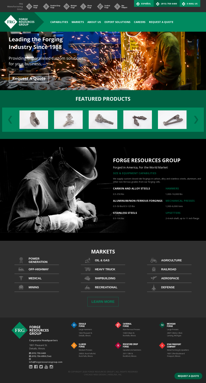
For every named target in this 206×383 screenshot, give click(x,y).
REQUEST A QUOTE (188, 376)
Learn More (102, 302)
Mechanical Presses (180, 200)
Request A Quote (161, 22)
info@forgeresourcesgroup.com (45, 360)
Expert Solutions (117, 22)
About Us (94, 22)
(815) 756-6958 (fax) (40, 356)
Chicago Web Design (95, 374)
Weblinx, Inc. (115, 374)
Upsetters (173, 213)
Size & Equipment (126, 173)
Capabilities (59, 22)
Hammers (172, 188)
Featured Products (103, 98)
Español (146, 3)
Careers (139, 22)
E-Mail (192, 3)
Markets (78, 22)
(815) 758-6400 (37, 353)
